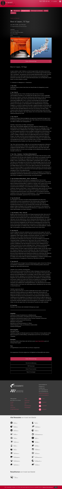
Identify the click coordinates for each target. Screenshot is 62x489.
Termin (11, 403)
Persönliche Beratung (31, 363)
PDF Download (31, 366)
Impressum (27, 402)
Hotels (46, 10)
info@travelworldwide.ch (44, 393)
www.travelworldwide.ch (44, 395)
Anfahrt (11, 405)
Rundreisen (17, 10)
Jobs (25, 403)
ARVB (26, 398)
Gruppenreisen (25, 10)
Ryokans (13, 13)
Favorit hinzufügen (31, 372)
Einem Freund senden (31, 369)
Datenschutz (27, 400)
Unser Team (12, 407)
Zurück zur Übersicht (14, 18)
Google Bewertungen (14, 409)
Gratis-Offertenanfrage (38, 61)
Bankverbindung (28, 405)
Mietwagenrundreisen (36, 10)
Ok (55, 487)
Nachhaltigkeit (27, 407)
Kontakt (11, 402)
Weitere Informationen (48, 487)
